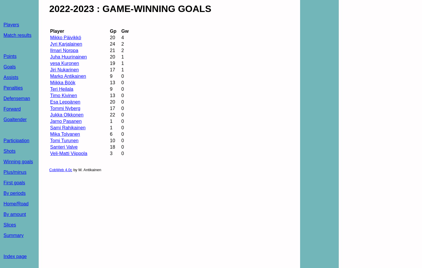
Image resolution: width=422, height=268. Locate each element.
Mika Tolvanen (65, 134)
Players (11, 24)
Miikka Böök (62, 82)
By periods (15, 193)
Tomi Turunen (64, 140)
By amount (15, 214)
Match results (17, 35)
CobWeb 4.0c (60, 170)
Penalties (13, 87)
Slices (10, 224)
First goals (14, 182)
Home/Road (16, 203)
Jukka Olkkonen (67, 114)
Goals (10, 66)
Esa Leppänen (65, 101)
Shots (10, 151)
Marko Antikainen (68, 76)
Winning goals (18, 161)
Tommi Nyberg (65, 108)
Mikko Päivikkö (65, 37)
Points (10, 56)
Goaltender (15, 119)
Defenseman (17, 98)
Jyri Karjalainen (66, 44)
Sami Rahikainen (68, 127)
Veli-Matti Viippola (68, 153)
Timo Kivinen (63, 95)
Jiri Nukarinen (64, 69)
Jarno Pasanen (66, 121)
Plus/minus (15, 172)
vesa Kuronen (64, 63)
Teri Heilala (61, 89)
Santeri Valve (64, 147)
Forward (12, 108)
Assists (11, 77)
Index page (15, 256)
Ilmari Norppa (64, 50)
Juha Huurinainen (68, 56)
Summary (13, 235)
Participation (16, 140)
